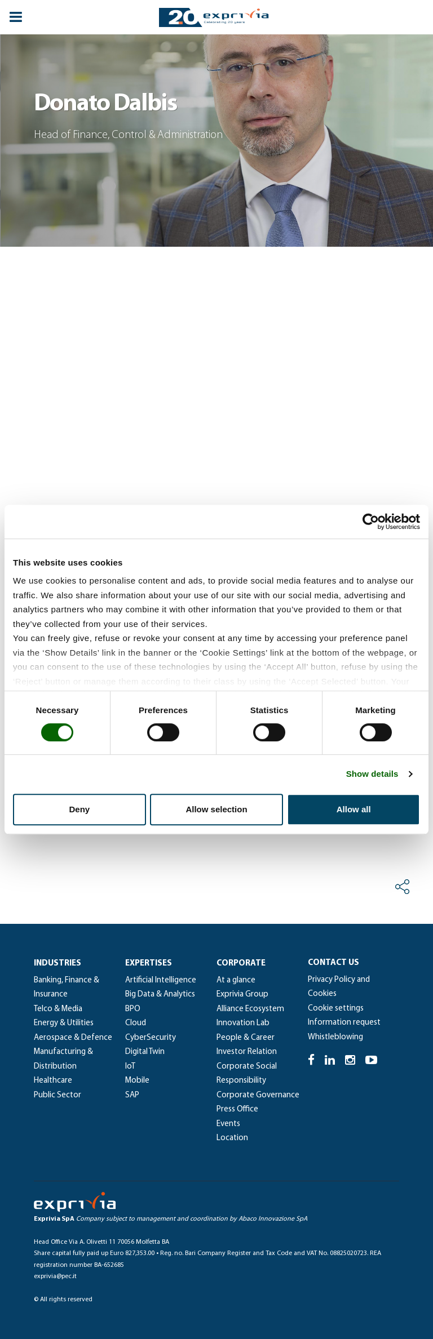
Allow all (354, 809)
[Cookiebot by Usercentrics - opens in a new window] (370, 521)
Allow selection (216, 809)
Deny (79, 809)
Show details (372, 774)
